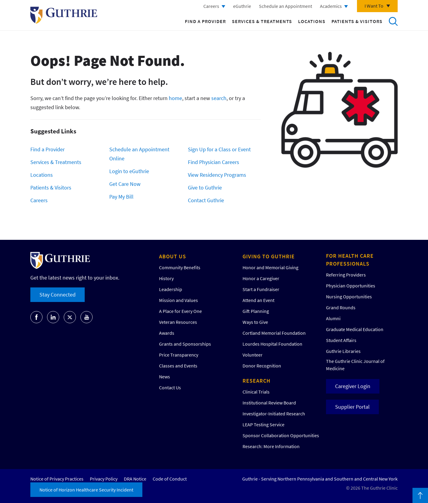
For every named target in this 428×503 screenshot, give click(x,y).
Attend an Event (258, 300)
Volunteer (253, 355)
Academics (331, 6)
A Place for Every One (180, 311)
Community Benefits (179, 267)
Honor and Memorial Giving (270, 267)
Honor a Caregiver (261, 278)
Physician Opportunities (350, 286)
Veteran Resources (178, 322)
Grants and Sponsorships (185, 344)
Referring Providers (346, 275)
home (175, 98)
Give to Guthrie (205, 187)
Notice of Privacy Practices (56, 479)
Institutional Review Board (269, 403)
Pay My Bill (121, 196)
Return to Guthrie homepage (63, 15)
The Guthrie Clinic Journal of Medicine (355, 364)
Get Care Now (125, 183)
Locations (311, 21)
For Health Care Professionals (350, 259)
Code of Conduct (170, 479)
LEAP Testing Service (263, 424)
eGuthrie (242, 6)
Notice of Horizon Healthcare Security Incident (86, 490)
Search (393, 21)
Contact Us (170, 387)
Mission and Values (178, 300)
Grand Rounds (340, 307)
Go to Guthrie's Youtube (86, 317)
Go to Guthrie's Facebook (36, 317)
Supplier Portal (352, 406)
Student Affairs (341, 340)
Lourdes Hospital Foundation (272, 344)
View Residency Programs (217, 174)
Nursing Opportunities (349, 296)
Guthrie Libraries (343, 351)
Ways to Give (255, 322)
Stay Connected (57, 294)
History (166, 278)
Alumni (333, 318)
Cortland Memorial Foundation (274, 333)
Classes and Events (178, 366)
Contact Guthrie (206, 200)
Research (256, 380)
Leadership (170, 289)
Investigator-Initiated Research (274, 414)
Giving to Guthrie (269, 256)
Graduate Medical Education (354, 329)
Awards (166, 333)
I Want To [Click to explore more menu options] (374, 6)
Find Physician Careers (213, 162)
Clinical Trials (256, 392)
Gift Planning (256, 311)
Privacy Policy (103, 479)
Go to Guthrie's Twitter (70, 317)
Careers (211, 6)
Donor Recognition (262, 366)
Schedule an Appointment (285, 6)
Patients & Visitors (356, 21)
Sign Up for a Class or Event (219, 149)
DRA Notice (135, 479)
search (218, 98)
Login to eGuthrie (129, 171)
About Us (172, 256)
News (164, 377)
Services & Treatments (262, 21)
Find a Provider (205, 21)
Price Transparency (178, 355)
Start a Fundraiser (261, 289)
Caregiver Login (352, 386)
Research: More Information (271, 446)
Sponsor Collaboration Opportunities (281, 435)
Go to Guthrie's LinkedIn (53, 317)
